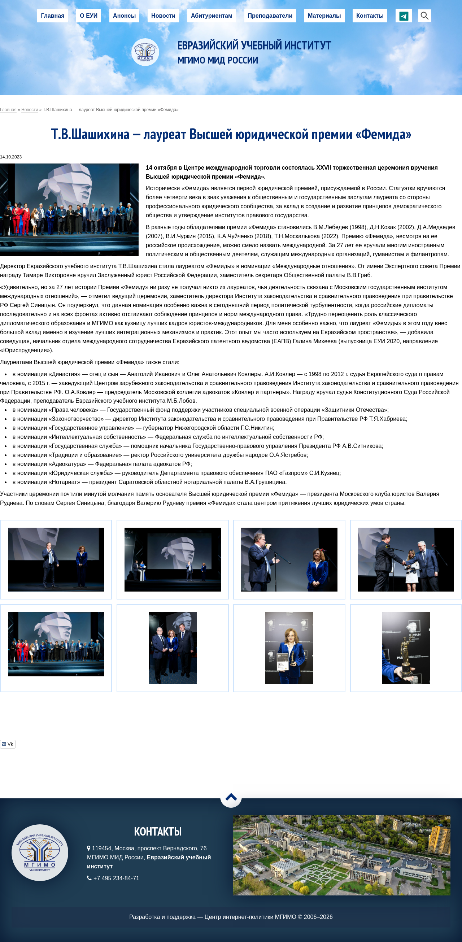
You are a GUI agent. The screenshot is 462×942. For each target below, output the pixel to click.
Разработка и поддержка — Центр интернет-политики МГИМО (212, 917)
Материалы (324, 16)
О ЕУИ (88, 16)
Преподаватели (270, 16)
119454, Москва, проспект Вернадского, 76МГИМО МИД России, (149, 857)
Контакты (369, 16)
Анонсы (124, 16)
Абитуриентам (211, 16)
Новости (163, 16)
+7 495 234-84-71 (116, 878)
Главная (52, 16)
